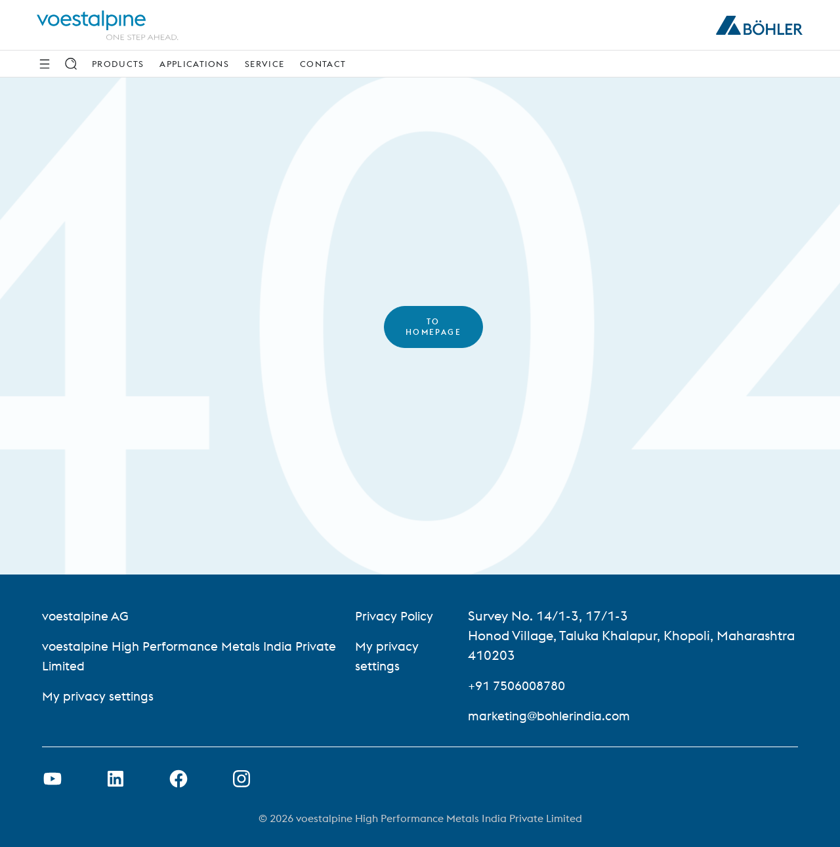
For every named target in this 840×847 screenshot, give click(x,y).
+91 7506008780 (526, 685)
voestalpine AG (87, 615)
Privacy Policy (400, 615)
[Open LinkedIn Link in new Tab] (115, 778)
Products (118, 63)
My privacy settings (99, 695)
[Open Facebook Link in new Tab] (178, 778)
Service (264, 63)
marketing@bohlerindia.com (559, 715)
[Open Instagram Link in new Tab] (241, 778)
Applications (194, 63)
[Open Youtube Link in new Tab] (52, 778)
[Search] (71, 64)
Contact (323, 63)
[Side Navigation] (45, 64)
